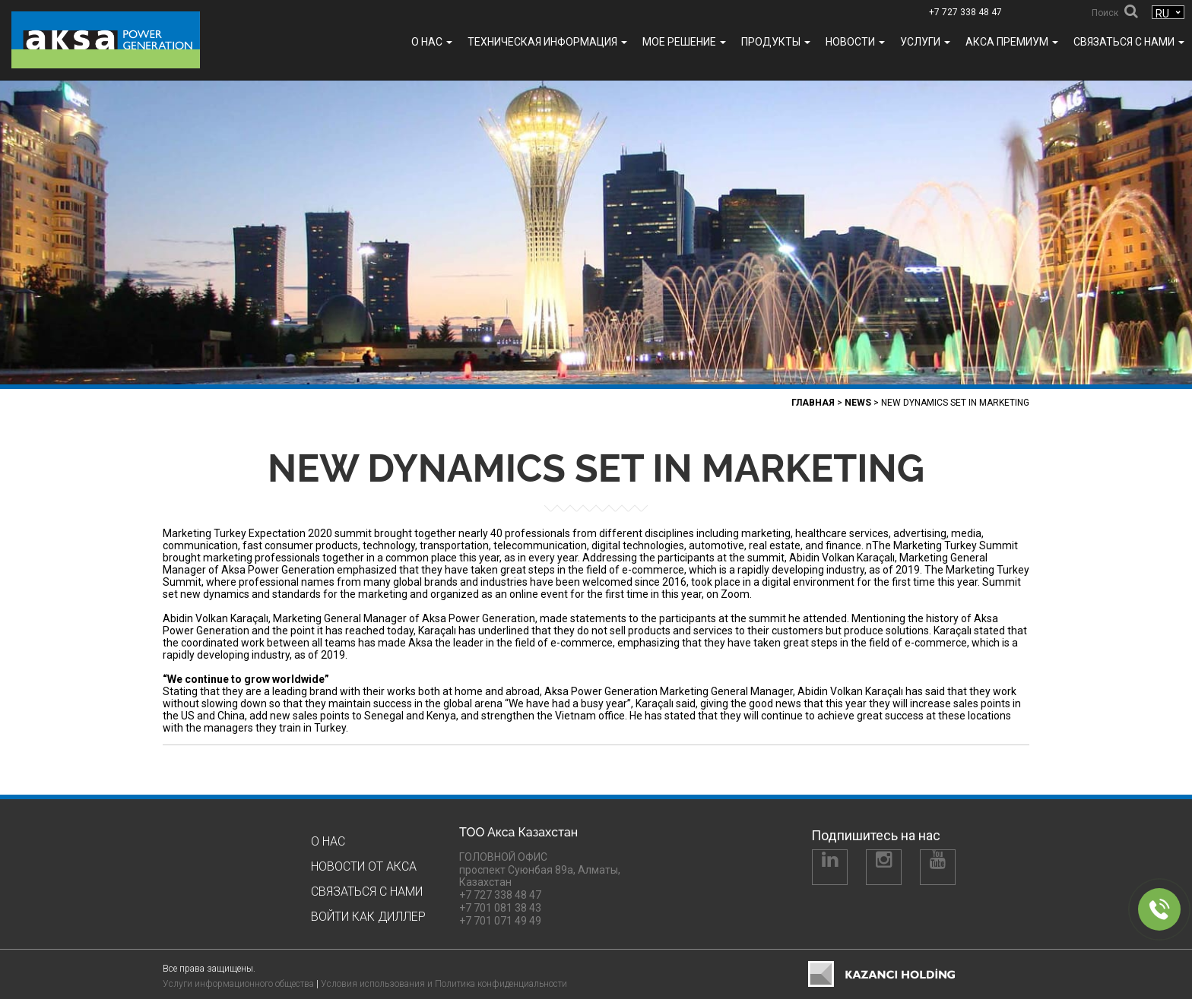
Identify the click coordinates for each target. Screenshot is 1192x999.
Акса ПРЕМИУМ (1011, 42)
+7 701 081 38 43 (500, 908)
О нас (431, 42)
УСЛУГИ (925, 42)
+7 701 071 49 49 (500, 921)
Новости (855, 42)
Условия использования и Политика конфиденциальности (444, 983)
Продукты (775, 42)
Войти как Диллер (368, 916)
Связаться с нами (1128, 42)
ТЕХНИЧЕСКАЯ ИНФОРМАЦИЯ (547, 42)
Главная (813, 402)
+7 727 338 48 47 (965, 12)
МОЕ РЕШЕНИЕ (684, 42)
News (858, 402)
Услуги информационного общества (238, 983)
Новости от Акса (364, 866)
